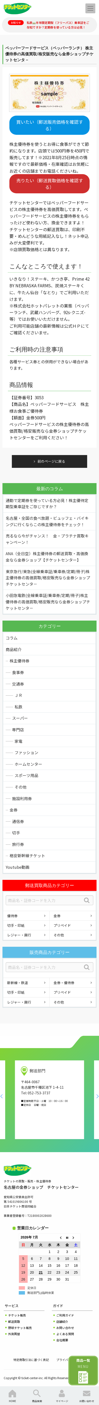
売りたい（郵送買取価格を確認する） (49, 183)
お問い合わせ (65, 1328)
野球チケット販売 (20, 1328)
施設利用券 (22, 798)
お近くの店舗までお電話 (32, 171)
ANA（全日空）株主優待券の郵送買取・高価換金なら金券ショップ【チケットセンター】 (47, 556)
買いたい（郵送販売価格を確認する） (49, 125)
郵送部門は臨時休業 (40, 1293)
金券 (14, 810)
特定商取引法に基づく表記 (31, 1360)
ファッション (26, 752)
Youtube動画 (17, 867)
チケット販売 (17, 1315)
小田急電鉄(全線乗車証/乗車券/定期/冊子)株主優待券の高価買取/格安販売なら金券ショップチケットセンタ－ (48, 601)
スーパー (20, 718)
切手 (16, 833)
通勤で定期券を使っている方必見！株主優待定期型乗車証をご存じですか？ (47, 503)
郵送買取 (14, 1321)
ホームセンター (28, 764)
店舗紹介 (62, 1321)
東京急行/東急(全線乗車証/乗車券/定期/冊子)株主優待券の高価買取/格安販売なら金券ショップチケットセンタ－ (48, 577)
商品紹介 (13, 649)
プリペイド (62, 925)
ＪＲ (18, 695)
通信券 (18, 821)
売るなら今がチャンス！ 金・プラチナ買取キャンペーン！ (47, 539)
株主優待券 (19, 661)
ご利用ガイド (65, 1315)
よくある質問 (65, 1334)
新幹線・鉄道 (17, 982)
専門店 (18, 730)
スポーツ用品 (26, 775)
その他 (20, 787)
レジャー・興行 (19, 934)
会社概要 (62, 1340)
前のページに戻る (51, 461)
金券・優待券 (64, 982)
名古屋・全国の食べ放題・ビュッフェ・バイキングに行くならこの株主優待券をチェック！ (47, 521)
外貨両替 (14, 1334)
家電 (18, 741)
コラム (12, 638)
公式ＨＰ (72, 326)
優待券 (12, 915)
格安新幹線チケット (27, 855)
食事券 (18, 672)
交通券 (18, 684)
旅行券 (18, 844)
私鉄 (18, 707)
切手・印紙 (15, 925)
